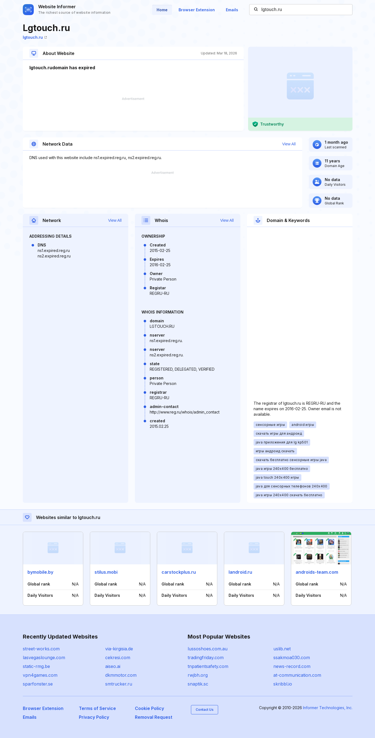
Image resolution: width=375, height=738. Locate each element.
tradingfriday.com (206, 657)
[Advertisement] (133, 114)
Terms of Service (97, 708)
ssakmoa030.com (291, 657)
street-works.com (41, 648)
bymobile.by (40, 572)
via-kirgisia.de (119, 648)
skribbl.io (282, 684)
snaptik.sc (198, 684)
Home (162, 9)
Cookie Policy (149, 708)
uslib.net (282, 648)
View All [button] (289, 144)
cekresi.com (117, 657)
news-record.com (291, 666)
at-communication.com (297, 675)
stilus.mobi (106, 572)
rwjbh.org (198, 675)
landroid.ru (240, 572)
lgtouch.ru (35, 37)
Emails (232, 9)
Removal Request (153, 717)
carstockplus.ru (179, 572)
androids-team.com (317, 572)
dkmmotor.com (121, 675)
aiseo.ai (112, 666)
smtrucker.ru (118, 684)
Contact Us (204, 710)
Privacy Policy (94, 717)
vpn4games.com (40, 675)
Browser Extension (197, 9)
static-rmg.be (36, 666)
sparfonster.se (38, 684)
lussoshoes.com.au (207, 648)
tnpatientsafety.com (208, 666)
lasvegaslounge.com (44, 657)
